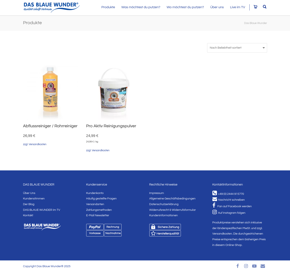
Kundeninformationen (163, 215)
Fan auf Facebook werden (232, 206)
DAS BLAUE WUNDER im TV (41, 209)
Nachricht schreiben (228, 199)
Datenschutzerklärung (164, 204)
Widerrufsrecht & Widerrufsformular (172, 209)
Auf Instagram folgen (228, 212)
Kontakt (28, 215)
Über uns (217, 7)
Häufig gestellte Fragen (101, 198)
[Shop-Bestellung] (237, 48)
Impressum (156, 193)
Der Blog (28, 204)
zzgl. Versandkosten (34, 144)
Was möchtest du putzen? (140, 7)
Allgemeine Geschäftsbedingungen (172, 198)
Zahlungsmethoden (99, 209)
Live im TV (237, 7)
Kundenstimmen (34, 198)
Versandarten (95, 204)
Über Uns (29, 193)
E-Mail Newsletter (97, 215)
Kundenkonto (95, 193)
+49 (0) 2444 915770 (228, 193)
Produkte (108, 7)
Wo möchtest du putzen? (185, 7)
